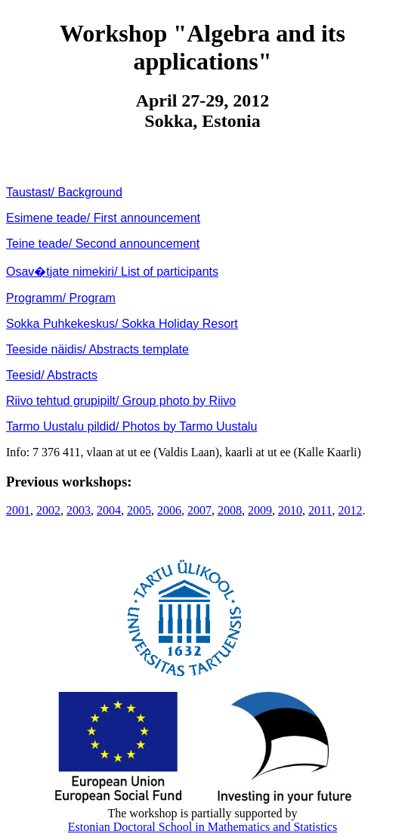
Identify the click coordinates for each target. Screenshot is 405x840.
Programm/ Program (61, 298)
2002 (48, 510)
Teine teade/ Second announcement (102, 243)
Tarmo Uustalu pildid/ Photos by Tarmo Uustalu (131, 426)
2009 (260, 510)
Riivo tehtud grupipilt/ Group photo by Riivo (121, 400)
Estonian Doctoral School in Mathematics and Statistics (202, 826)
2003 (78, 510)
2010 (290, 510)
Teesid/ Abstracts (51, 375)
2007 (199, 510)
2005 (139, 510)
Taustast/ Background (64, 192)
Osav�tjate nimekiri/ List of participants (112, 271)
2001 (18, 510)
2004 (109, 510)
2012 (350, 510)
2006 (169, 510)
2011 (320, 510)
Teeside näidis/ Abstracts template (97, 349)
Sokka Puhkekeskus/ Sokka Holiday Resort (122, 323)
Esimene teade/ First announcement (103, 218)
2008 (230, 510)
